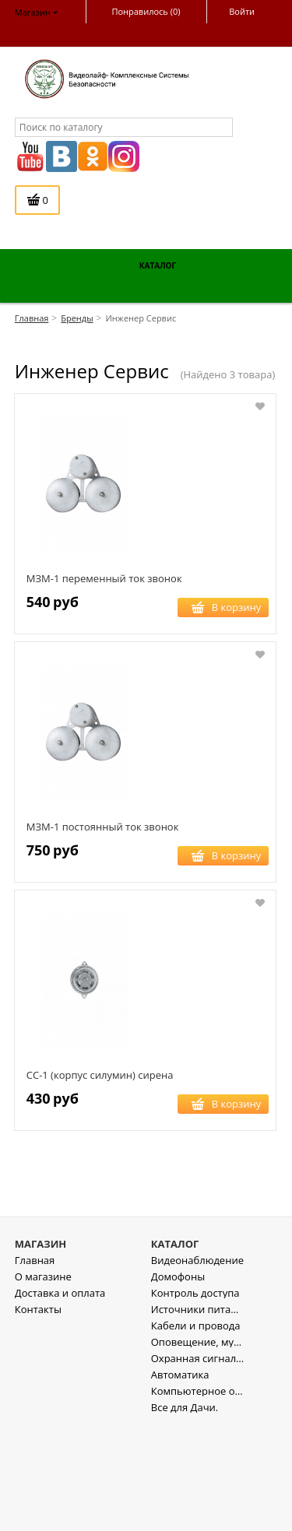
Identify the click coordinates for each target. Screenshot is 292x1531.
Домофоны (178, 1383)
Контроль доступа (195, 1399)
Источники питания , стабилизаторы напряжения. (198, 1415)
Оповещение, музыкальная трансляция (198, 1448)
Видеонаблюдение (197, 1366)
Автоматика (180, 1481)
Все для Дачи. (184, 1513)
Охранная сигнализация (198, 1464)
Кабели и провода (196, 1432)
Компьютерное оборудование (198, 1497)
